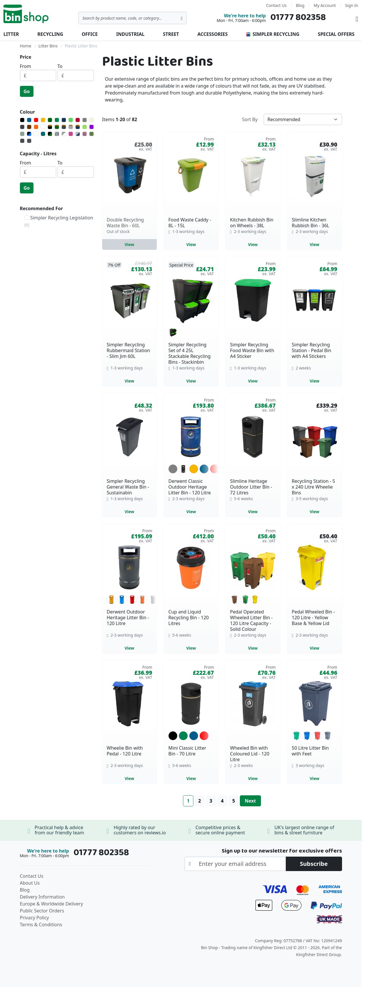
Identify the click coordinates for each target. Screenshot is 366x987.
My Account (325, 5)
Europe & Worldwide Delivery (51, 904)
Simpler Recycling (272, 34)
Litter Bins (47, 46)
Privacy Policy (34, 917)
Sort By (250, 119)
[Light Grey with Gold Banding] (70, 127)
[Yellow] (43, 120)
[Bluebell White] (36, 134)
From (25, 66)
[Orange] (36, 127)
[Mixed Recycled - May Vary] (84, 134)
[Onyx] (22, 140)
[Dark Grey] (22, 127)
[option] (173, 332)
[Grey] (84, 120)
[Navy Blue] (63, 120)
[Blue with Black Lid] (29, 134)
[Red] (36, 120)
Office (90, 34)
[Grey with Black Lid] (57, 134)
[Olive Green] (91, 134)
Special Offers (336, 34)
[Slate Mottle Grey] (29, 140)
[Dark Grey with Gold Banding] (63, 127)
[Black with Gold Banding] (50, 127)
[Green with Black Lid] (50, 134)
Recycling (50, 34)
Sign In (351, 5)
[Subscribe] (314, 864)
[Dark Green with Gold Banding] (57, 127)
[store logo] (26, 14)
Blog (300, 5)
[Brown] (29, 127)
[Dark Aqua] (43, 134)
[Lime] (84, 127)
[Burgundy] (77, 120)
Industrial (130, 34)
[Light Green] (70, 120)
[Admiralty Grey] (22, 134)
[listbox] (191, 332)
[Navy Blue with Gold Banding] (77, 127)
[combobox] (132, 18)
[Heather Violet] (70, 134)
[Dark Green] (50, 120)
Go (27, 91)
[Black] (22, 120)
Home (25, 46)
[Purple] (91, 127)
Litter (11, 34)
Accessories (212, 34)
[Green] (57, 120)
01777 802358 (298, 17)
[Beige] (91, 120)
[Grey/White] (63, 134)
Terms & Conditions (41, 924)
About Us (30, 883)
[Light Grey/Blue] (77, 134)
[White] (43, 127)
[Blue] (29, 120)
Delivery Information (42, 897)
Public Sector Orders (42, 910)
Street (171, 34)
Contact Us (276, 5)
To (59, 66)
